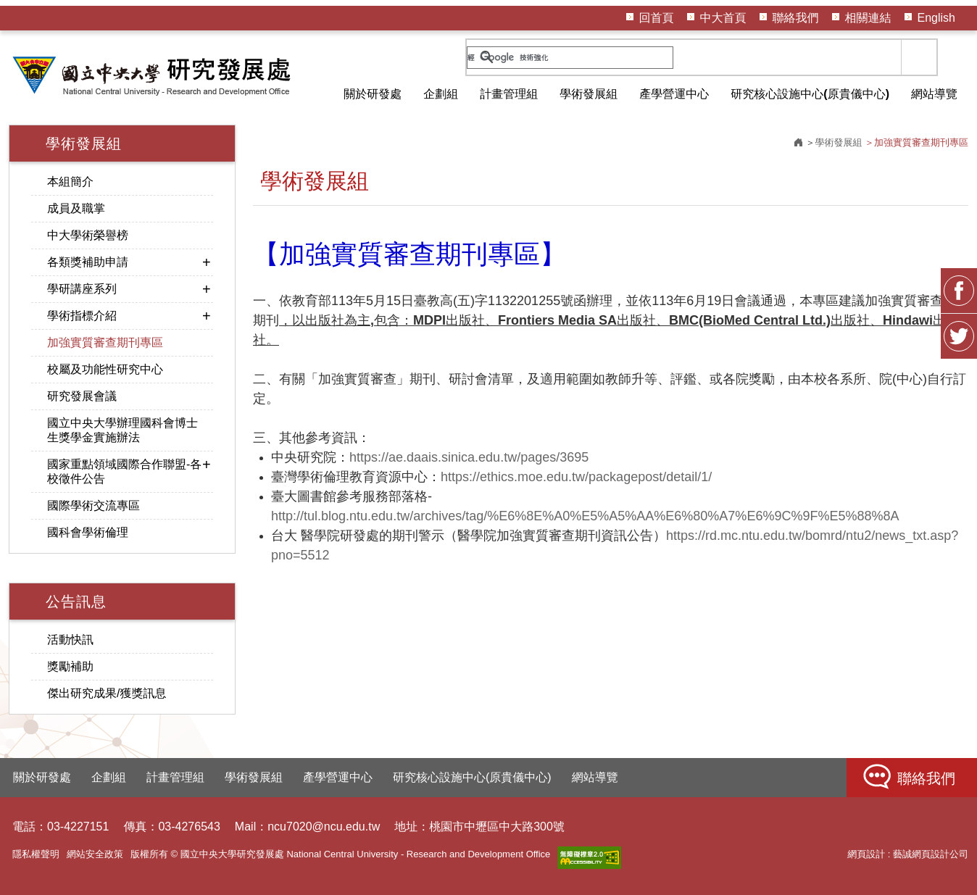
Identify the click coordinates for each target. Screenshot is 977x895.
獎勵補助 (70, 666)
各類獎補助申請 (87, 262)
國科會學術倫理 (87, 532)
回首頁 (656, 18)
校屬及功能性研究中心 (105, 369)
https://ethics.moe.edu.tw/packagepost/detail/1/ (576, 477)
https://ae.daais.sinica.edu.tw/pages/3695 (469, 457)
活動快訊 (70, 639)
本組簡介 (70, 181)
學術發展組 (589, 94)
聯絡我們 (796, 18)
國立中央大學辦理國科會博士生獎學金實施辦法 (122, 430)
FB (959, 291)
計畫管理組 (509, 94)
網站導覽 (934, 94)
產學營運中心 (674, 94)
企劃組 (440, 94)
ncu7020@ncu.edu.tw (323, 826)
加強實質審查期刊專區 (105, 342)
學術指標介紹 (82, 315)
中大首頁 (723, 18)
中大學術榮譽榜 (87, 235)
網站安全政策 (95, 854)
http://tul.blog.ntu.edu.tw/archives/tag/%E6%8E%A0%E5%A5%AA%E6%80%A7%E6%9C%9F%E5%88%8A (585, 516)
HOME (154, 75)
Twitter (959, 337)
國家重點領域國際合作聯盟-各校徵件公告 (124, 471)
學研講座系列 (82, 289)
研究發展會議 (82, 396)
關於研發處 (373, 94)
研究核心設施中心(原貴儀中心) (810, 94)
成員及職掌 (76, 208)
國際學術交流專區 (93, 505)
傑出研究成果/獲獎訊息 (106, 693)
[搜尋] (570, 57)
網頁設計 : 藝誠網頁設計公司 (907, 854)
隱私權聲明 (35, 854)
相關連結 (868, 18)
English (936, 18)
